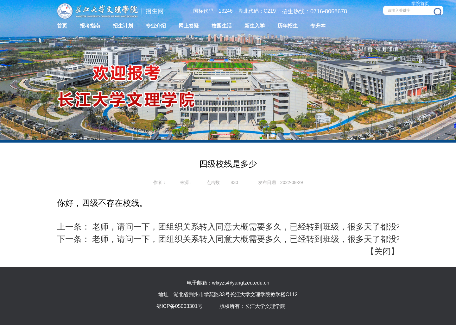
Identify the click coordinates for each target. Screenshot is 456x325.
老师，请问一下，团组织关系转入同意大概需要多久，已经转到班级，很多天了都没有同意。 (260, 226)
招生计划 (123, 25)
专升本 (318, 25)
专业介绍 (156, 25)
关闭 (382, 251)
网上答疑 (189, 25)
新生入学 (254, 25)
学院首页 (420, 3)
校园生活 (222, 25)
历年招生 (287, 25)
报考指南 (90, 25)
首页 (62, 25)
